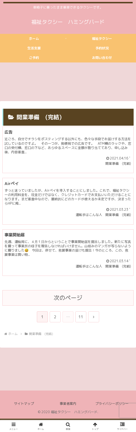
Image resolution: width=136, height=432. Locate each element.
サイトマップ (24, 403)
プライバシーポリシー (112, 403)
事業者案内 (68, 403)
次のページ (68, 298)
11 (80, 316)
